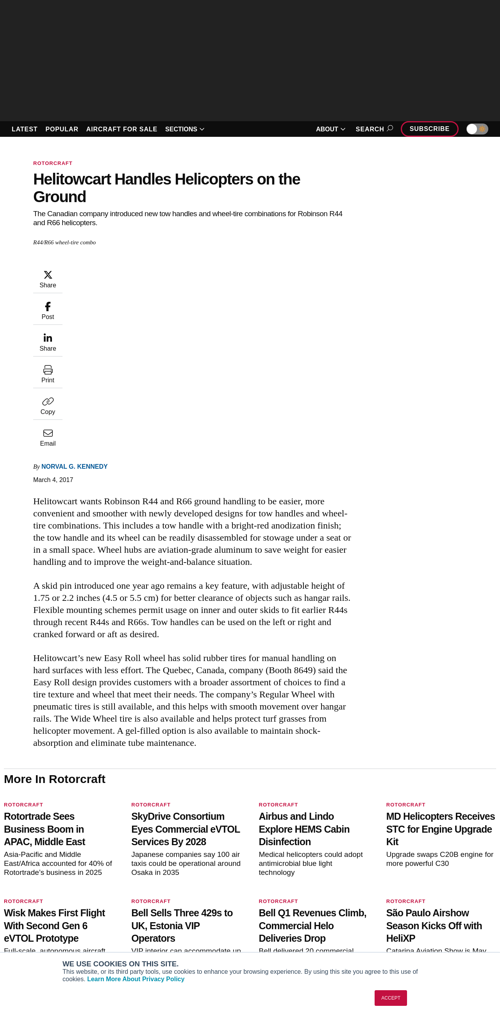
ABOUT (331, 129)
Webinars (274, 934)
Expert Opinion (281, 903)
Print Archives (280, 892)
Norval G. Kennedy (121, 273)
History (397, 913)
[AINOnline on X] (37, 855)
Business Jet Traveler (43, 924)
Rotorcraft (53, 163)
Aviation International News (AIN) (57, 903)
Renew (145, 913)
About (396, 892)
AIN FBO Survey (36, 892)
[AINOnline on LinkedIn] (52, 855)
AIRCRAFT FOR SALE (121, 129)
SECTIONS (185, 129)
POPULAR (61, 129)
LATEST (25, 129)
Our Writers (403, 903)
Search (373, 129)
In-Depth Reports (284, 913)
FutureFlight (26, 934)
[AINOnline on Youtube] (21, 855)
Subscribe (430, 128)
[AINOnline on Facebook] (6, 855)
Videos (271, 924)
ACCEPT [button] (390, 998)
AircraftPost (30, 913)
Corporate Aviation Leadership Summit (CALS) (60, 948)
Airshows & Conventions (294, 945)
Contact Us (402, 924)
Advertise (405, 934)
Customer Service (159, 903)
